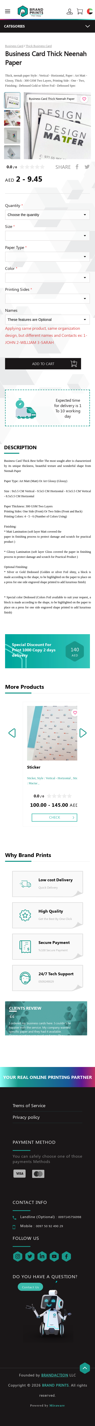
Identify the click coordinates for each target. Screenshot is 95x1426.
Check (54, 817)
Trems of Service (29, 1105)
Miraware (57, 1405)
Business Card (14, 46)
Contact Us (30, 1287)
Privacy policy (26, 1117)
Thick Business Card (39, 46)
